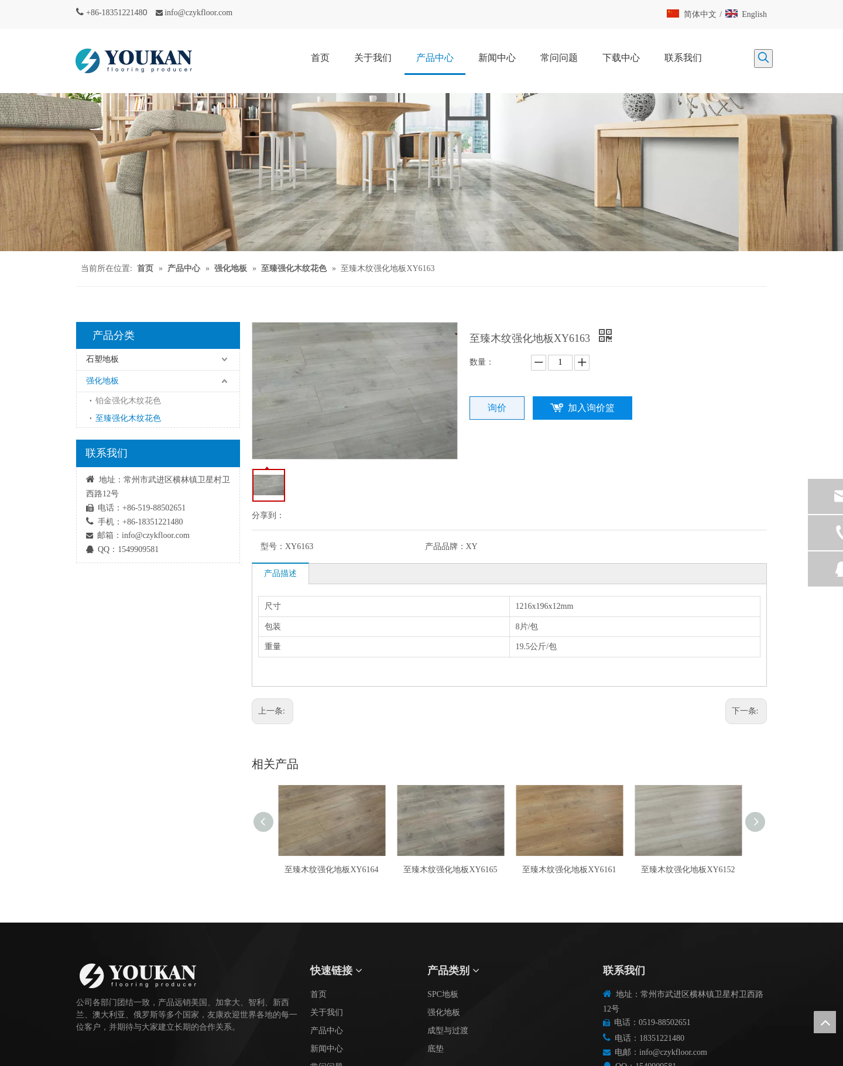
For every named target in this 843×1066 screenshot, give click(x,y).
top (825, 1022)
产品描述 (280, 573)
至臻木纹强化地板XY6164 (331, 869)
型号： (273, 546)
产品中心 (326, 1030)
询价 (497, 408)
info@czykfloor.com (198, 12)
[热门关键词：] (763, 58)
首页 (318, 994)
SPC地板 (442, 994)
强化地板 (102, 380)
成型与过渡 (447, 1030)
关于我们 (326, 1012)
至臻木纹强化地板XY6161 (569, 869)
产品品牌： (445, 546)
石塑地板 (102, 359)
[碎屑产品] (421, 172)
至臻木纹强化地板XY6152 (688, 869)
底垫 (435, 1048)
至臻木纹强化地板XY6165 (450, 869)
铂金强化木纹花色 (128, 400)
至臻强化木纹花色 (128, 418)
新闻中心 (326, 1048)
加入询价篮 (591, 408)
